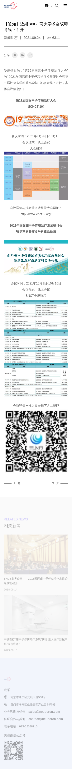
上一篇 (16, 483)
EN (47, 5)
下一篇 (55, 483)
